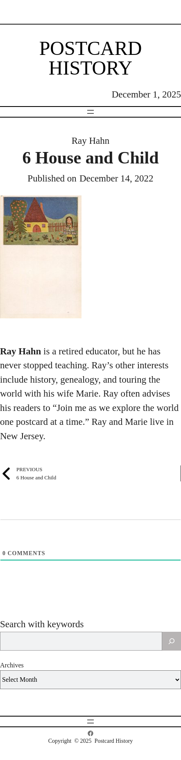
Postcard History (90, 58)
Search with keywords (42, 624)
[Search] (171, 641)
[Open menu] (90, 112)
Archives (12, 665)
